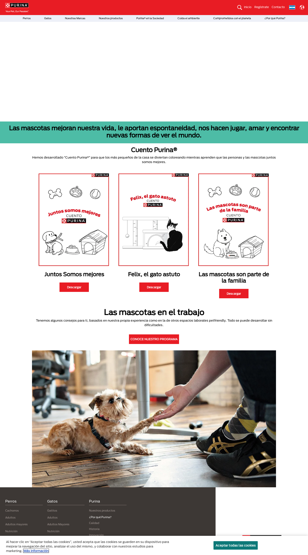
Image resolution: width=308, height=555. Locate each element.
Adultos (10, 517)
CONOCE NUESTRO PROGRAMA (154, 339)
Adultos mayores (16, 524)
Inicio (248, 7)
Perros (27, 18)
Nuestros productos (111, 18)
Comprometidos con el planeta (232, 18)
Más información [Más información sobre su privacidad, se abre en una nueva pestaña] (36, 551)
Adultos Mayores (58, 524)
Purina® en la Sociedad (150, 18)
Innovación (96, 535)
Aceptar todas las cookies (236, 545)
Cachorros (12, 510)
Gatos (47, 18)
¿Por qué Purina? (275, 18)
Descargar (74, 287)
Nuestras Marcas (75, 18)
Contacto (278, 7)
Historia (94, 529)
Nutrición (11, 531)
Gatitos (52, 510)
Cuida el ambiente (189, 18)
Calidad (94, 523)
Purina (94, 501)
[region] (154, 545)
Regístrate (261, 7)
